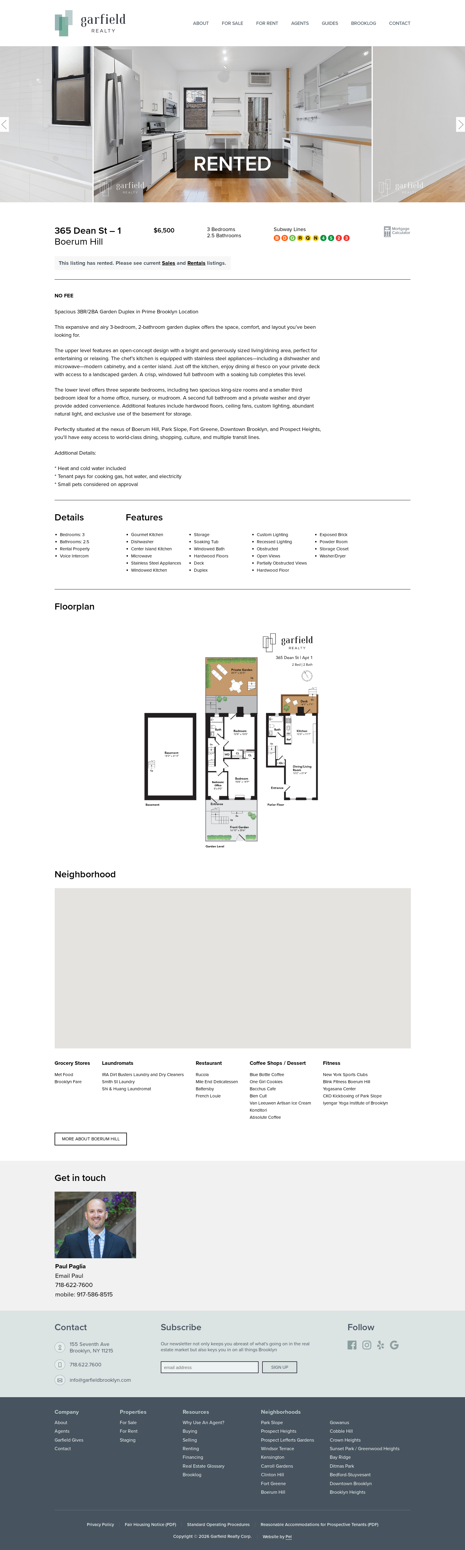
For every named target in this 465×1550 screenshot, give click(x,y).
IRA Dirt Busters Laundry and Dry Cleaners (143, 1074)
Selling (190, 1440)
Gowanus (339, 1422)
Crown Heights (345, 1440)
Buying (190, 1431)
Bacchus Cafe (263, 1089)
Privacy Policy (100, 1524)
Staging (128, 1440)
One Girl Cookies (266, 1081)
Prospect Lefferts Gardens (287, 1440)
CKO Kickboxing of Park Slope (352, 1096)
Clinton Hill (272, 1474)
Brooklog (363, 23)
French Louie (208, 1096)
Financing (193, 1457)
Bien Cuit (258, 1096)
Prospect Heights (278, 1431)
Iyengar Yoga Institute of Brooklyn (355, 1103)
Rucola (202, 1074)
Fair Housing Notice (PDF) (150, 1524)
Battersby (205, 1089)
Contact (399, 23)
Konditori (258, 1110)
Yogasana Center (339, 1089)
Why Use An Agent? (203, 1422)
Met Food (64, 1074)
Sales (168, 263)
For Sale (232, 23)
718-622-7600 (74, 1284)
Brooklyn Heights (347, 1492)
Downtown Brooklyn (351, 1483)
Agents (300, 23)
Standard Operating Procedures (218, 1524)
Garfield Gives (69, 1440)
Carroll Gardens (277, 1466)
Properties (133, 1412)
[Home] (90, 23)
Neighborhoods (281, 1412)
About (201, 23)
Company (67, 1412)
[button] (397, 234)
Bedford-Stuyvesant (350, 1474)
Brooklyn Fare (68, 1081)
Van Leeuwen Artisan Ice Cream (280, 1103)
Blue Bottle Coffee (267, 1074)
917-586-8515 (95, 1294)
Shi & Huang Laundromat (126, 1089)
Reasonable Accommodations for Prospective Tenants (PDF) (319, 1524)
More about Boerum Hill (91, 1139)
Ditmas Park (342, 1466)
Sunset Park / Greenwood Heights (364, 1448)
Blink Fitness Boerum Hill (346, 1081)
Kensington (272, 1457)
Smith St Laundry (118, 1081)
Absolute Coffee (265, 1117)
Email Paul (69, 1275)
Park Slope (272, 1422)
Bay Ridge (340, 1457)
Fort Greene (273, 1483)
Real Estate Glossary (203, 1466)
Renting (191, 1448)
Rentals (196, 263)
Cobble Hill (341, 1431)
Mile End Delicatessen (217, 1081)
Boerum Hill (273, 1492)
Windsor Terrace (277, 1448)
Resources (196, 1412)
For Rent (267, 23)
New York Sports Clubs (345, 1074)
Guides (330, 23)
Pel (289, 1536)
